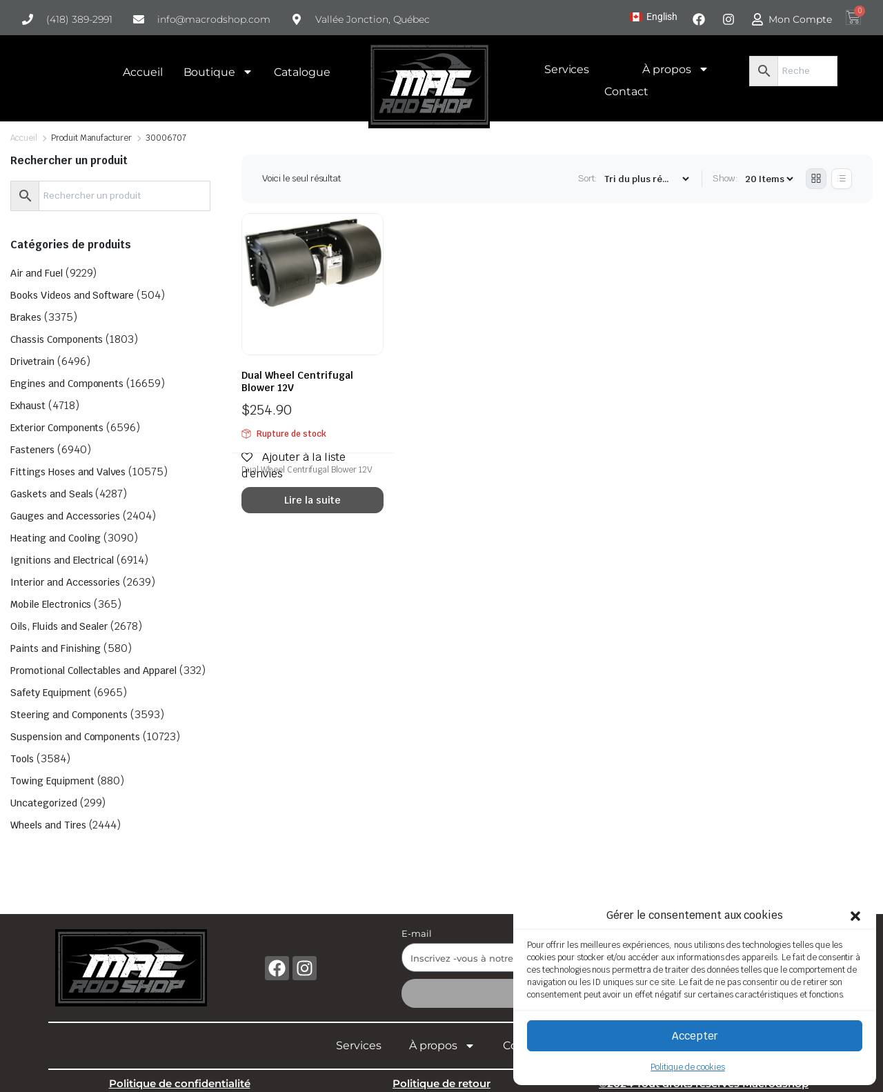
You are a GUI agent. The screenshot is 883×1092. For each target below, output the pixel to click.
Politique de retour (441, 1083)
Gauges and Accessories (65, 516)
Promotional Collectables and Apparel (93, 670)
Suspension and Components (75, 737)
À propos (675, 69)
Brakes (25, 317)
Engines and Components (66, 383)
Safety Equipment (50, 692)
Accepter (695, 1035)
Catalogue (302, 72)
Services (567, 69)
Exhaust (28, 405)
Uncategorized (43, 803)
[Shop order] (646, 179)
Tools (22, 759)
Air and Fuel (36, 273)
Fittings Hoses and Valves (68, 472)
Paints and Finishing (55, 648)
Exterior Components (56, 427)
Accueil (143, 72)
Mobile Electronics (50, 604)
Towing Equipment (52, 781)
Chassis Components (56, 339)
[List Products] (841, 178)
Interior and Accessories (65, 582)
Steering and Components (69, 714)
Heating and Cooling (55, 538)
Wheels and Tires (48, 825)
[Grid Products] (816, 178)
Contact (626, 91)
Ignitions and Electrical (62, 560)
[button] (855, 915)
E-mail (416, 933)
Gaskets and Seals (51, 494)
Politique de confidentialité (179, 1083)
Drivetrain (32, 361)
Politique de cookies (687, 1067)
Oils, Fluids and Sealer (59, 626)
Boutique (218, 71)
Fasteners (32, 450)
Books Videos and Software (72, 295)
